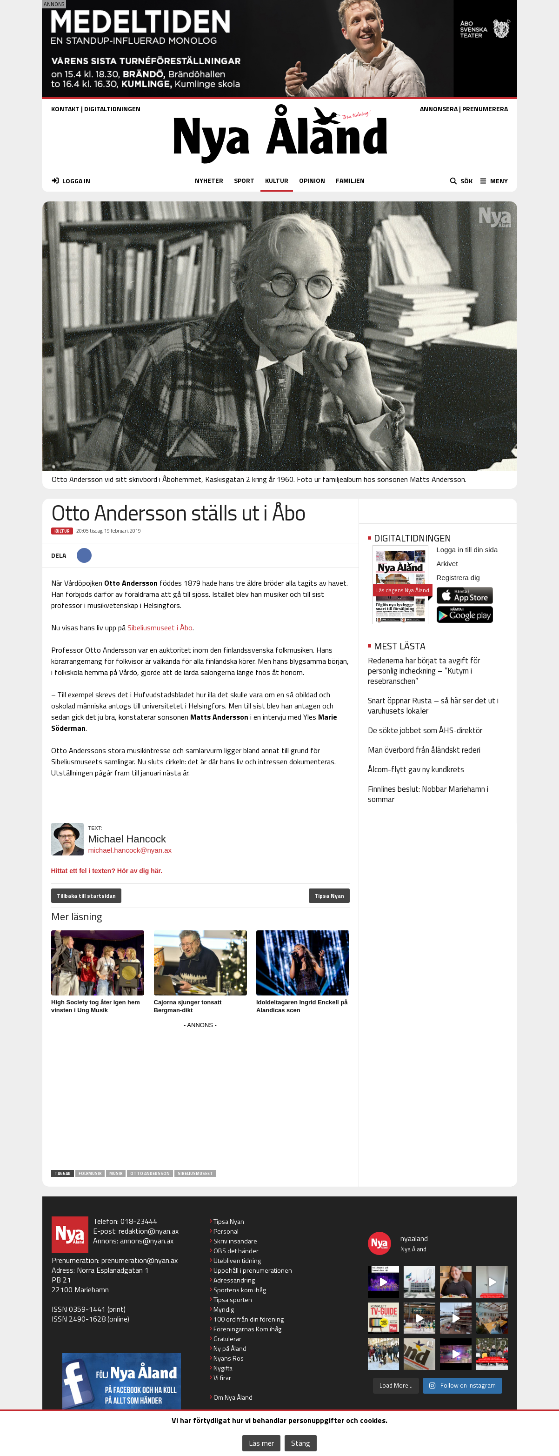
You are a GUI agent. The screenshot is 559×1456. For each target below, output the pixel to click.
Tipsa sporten (232, 1299)
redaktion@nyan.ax (149, 1230)
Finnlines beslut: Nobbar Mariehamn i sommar (428, 794)
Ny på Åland (229, 1348)
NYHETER (209, 180)
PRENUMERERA (485, 109)
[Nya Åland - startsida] (280, 166)
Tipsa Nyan (329, 895)
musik (115, 1173)
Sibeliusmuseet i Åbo (160, 627)
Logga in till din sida (467, 550)
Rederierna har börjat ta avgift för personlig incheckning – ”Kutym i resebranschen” (424, 671)
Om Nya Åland (233, 1397)
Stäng (300, 1443)
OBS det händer (236, 1251)
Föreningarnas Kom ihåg (247, 1329)
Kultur (62, 531)
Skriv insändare (235, 1241)
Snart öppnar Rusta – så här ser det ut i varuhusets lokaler (433, 706)
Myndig (223, 1309)
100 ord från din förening (248, 1319)
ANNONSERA (439, 109)
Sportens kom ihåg (239, 1290)
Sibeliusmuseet (195, 1173)
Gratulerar (227, 1338)
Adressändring (234, 1280)
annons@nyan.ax (146, 1240)
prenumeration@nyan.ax (139, 1260)
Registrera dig (458, 577)
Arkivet (447, 564)
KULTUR (276, 180)
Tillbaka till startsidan (86, 895)
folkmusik (90, 1173)
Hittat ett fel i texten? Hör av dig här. (107, 871)
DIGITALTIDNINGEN (112, 109)
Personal (226, 1231)
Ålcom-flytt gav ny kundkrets (416, 769)
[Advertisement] (200, 1096)
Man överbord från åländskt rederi (424, 750)
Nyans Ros (228, 1358)
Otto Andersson (150, 1173)
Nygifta (223, 1368)
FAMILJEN (350, 180)
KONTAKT (65, 109)
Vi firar (222, 1378)
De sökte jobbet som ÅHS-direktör (425, 730)
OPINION (312, 180)
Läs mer (261, 1443)
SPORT (244, 180)
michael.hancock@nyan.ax (130, 850)
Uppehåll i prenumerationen (252, 1270)
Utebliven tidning (237, 1260)
